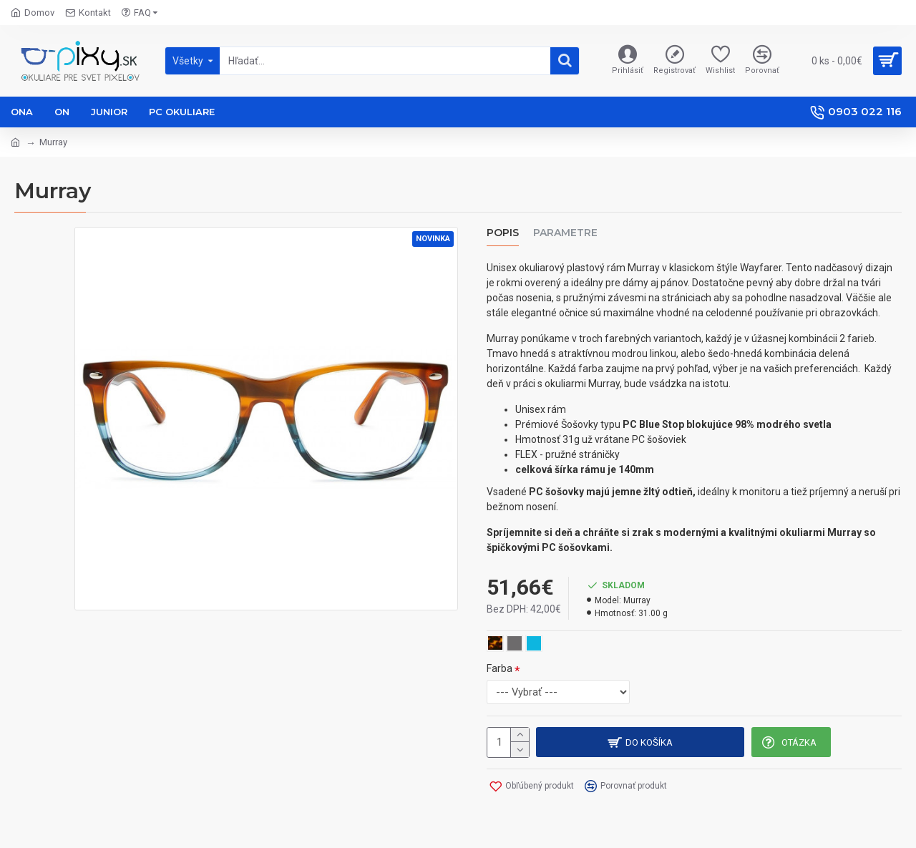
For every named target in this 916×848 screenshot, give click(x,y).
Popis (503, 233)
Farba (499, 668)
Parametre (565, 233)
